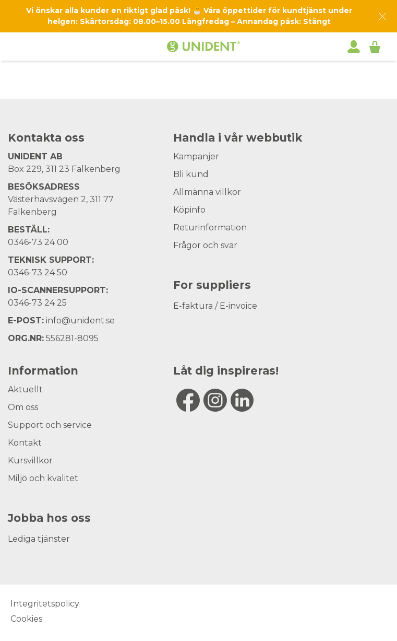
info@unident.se (80, 320)
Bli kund (191, 174)
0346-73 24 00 (38, 242)
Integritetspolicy (44, 604)
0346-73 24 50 (37, 272)
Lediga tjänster (39, 539)
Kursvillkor (30, 460)
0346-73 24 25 (37, 303)
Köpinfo (189, 210)
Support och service (50, 425)
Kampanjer (196, 156)
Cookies (26, 619)
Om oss (23, 407)
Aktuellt (25, 389)
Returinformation (210, 227)
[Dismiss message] (383, 16)
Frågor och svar (205, 245)
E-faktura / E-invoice (215, 306)
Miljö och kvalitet (43, 478)
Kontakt (25, 443)
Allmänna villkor (207, 192)
